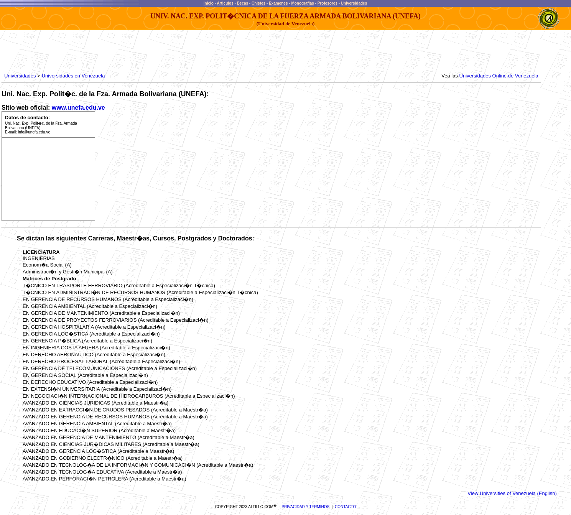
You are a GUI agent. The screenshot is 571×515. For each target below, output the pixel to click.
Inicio (209, 3)
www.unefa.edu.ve (78, 107)
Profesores (327, 3)
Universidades (354, 3)
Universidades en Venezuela (73, 76)
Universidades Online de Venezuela (498, 76)
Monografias (302, 3)
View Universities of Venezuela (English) (511, 493)
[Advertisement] (142, 52)
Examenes (278, 3)
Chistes (258, 3)
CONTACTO (345, 507)
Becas (242, 3)
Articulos (225, 3)
